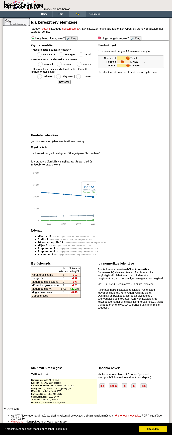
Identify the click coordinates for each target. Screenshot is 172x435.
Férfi (60, 13)
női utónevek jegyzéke (127, 415)
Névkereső (94, 13)
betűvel (45, 28)
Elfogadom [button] (153, 429)
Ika (124, 385)
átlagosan (67, 76)
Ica (102, 385)
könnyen (86, 76)
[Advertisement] (16, 78)
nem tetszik (49, 54)
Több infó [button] (61, 429)
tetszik (88, 54)
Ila (133, 385)
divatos (87, 64)
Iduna (113, 385)
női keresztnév (70, 28)
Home (44, 13)
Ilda (143, 385)
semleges (70, 54)
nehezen (48, 76)
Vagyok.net (17, 421)
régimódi (48, 64)
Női (77, 13)
